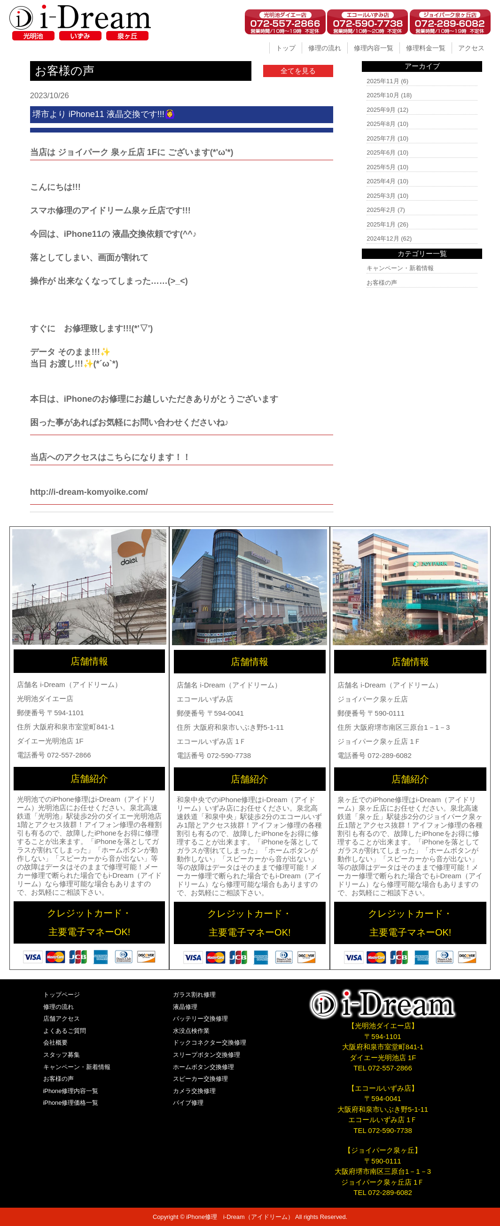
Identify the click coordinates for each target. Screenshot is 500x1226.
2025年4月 (381, 181)
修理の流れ (324, 48)
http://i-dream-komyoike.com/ (89, 492)
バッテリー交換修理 (200, 1018)
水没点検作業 (191, 1030)
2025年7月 (381, 138)
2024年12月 (383, 238)
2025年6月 (381, 152)
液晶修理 (185, 1006)
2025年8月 (381, 123)
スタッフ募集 (61, 1054)
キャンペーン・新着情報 (400, 268)
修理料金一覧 (425, 48)
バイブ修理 (188, 1102)
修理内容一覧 (373, 48)
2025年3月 (381, 195)
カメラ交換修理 (194, 1090)
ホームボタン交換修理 (203, 1066)
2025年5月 (381, 167)
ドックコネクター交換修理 (209, 1042)
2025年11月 (383, 81)
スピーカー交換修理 (200, 1078)
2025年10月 (383, 95)
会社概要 (55, 1042)
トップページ (61, 994)
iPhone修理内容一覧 (71, 1090)
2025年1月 (381, 224)
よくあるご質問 (64, 1030)
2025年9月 (381, 109)
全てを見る (298, 71)
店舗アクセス (61, 1018)
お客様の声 (382, 282)
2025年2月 (381, 209)
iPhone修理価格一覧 (71, 1102)
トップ (286, 48)
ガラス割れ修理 (194, 994)
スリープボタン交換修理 (206, 1054)
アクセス (471, 48)
